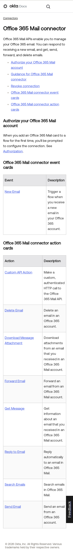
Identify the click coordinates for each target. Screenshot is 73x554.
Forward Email (15, 381)
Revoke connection (25, 86)
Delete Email (14, 310)
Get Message (15, 408)
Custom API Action (18, 272)
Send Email (13, 507)
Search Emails (15, 484)
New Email (12, 192)
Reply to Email (15, 452)
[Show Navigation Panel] (68, 6)
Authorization (13, 151)
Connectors (10, 18)
